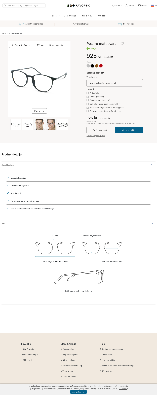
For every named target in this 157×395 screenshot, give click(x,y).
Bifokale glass (68, 360)
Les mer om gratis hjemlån (96, 136)
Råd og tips (106, 371)
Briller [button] (54, 15)
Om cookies (107, 354)
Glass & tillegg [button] (70, 15)
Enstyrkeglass (68, 349)
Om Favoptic (28, 349)
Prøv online (39, 110)
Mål (3, 223)
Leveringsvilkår (108, 360)
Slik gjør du (87, 15)
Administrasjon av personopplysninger (118, 365)
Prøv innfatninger (30, 354)
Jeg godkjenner (78, 392)
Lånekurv (142, 5)
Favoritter (117, 5)
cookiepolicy (123, 388)
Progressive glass (69, 354)
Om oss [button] (101, 15)
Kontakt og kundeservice (112, 349)
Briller (4, 33)
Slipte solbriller (68, 376)
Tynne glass (67, 371)
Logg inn (130, 5)
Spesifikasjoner (8, 165)
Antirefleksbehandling (72, 365)
